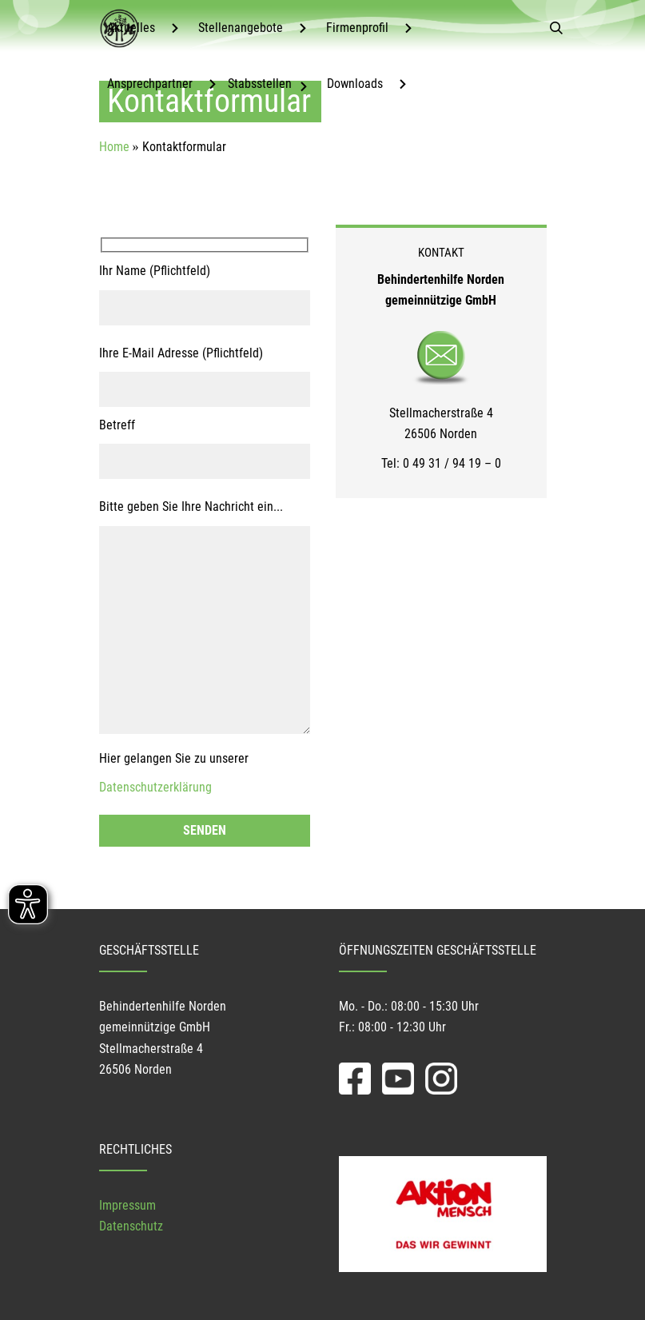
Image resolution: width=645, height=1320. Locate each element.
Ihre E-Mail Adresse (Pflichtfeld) (181, 353)
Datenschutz (131, 1226)
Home (114, 146)
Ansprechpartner (150, 83)
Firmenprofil (357, 27)
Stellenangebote (240, 27)
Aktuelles (131, 27)
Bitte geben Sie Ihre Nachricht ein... (191, 506)
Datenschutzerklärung (155, 787)
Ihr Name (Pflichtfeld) (154, 270)
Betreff (117, 425)
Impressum (127, 1205)
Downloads (355, 83)
